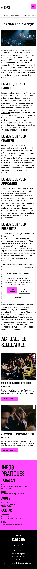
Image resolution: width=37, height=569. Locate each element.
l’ (9, 317)
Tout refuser (12, 290)
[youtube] (22, 544)
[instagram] (14, 544)
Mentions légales (18, 554)
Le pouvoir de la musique (29, 15)
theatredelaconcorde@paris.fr (12, 524)
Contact (18, 559)
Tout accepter (24, 290)
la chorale (22, 165)
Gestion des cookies (18, 557)
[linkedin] (18, 544)
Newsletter (18, 551)
